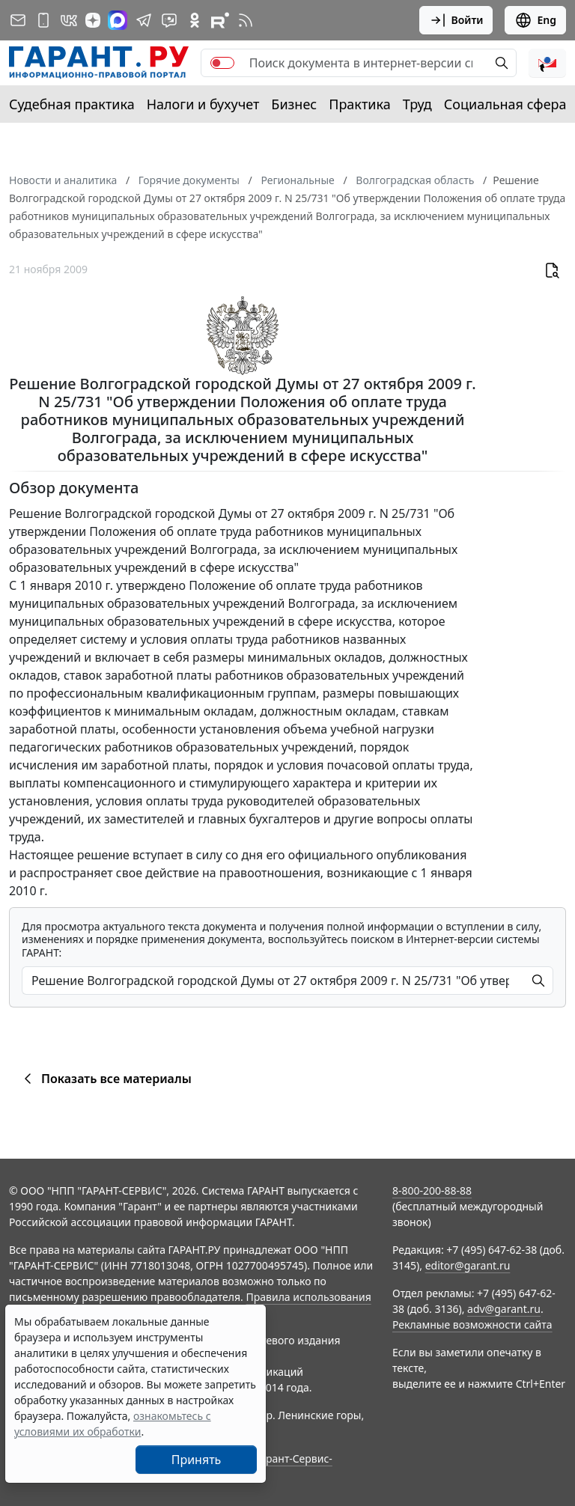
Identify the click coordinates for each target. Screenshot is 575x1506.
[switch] (222, 63)
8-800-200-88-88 (432, 1190)
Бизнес (294, 104)
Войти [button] (456, 20)
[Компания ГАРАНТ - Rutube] (220, 20)
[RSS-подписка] (246, 20)
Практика (359, 104)
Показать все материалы (105, 1079)
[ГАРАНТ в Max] (117, 20)
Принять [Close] (196, 1459)
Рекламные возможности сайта (472, 1324)
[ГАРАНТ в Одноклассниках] (195, 20)
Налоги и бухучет (203, 104)
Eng (535, 20)
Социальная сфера (505, 104)
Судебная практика (72, 104)
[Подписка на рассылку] (18, 20)
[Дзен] (92, 20)
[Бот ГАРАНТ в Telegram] (169, 20)
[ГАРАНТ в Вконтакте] (69, 20)
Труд (417, 104)
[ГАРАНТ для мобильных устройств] (43, 20)
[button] (547, 63)
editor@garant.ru (468, 1265)
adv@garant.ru (504, 1309)
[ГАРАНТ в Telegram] (144, 20)
